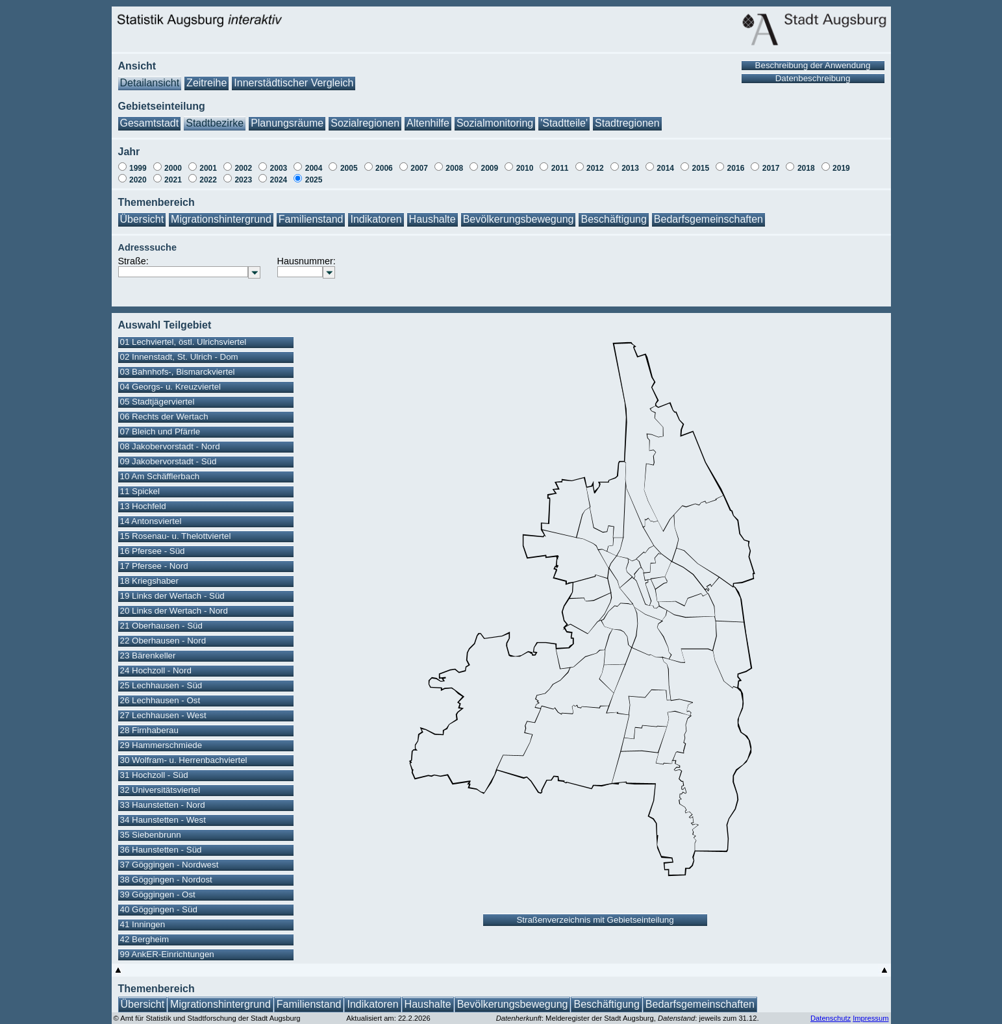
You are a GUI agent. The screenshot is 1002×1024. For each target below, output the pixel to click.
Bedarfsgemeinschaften (708, 219)
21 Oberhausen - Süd (161, 626)
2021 (173, 179)
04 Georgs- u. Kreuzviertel (170, 387)
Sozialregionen (365, 123)
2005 (349, 168)
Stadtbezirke (215, 123)
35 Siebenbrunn (150, 835)
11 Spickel (140, 491)
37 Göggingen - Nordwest (169, 864)
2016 (736, 168)
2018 (806, 168)
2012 (595, 168)
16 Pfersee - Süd (152, 551)
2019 (841, 168)
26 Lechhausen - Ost (160, 700)
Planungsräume (287, 123)
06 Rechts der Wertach (164, 416)
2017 (771, 168)
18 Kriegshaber (149, 581)
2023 (243, 179)
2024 (279, 179)
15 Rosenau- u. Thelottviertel (175, 536)
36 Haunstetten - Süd (161, 850)
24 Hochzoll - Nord (156, 670)
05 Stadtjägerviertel (157, 401)
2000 (173, 168)
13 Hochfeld (143, 506)
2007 (419, 168)
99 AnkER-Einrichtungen (167, 954)
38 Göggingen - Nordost (166, 879)
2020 (138, 179)
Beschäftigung (613, 219)
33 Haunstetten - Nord (162, 805)
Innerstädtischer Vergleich (293, 82)
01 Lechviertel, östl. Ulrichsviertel (183, 342)
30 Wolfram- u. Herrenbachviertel (183, 760)
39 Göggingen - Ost (157, 894)
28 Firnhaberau (149, 730)
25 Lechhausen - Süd (161, 685)
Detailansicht (150, 82)
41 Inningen (143, 924)
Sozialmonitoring (495, 123)
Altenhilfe (428, 123)
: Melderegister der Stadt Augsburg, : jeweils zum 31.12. (627, 1018)
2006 (384, 168)
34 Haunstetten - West (163, 820)
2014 (665, 168)
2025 (314, 179)
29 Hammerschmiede (161, 745)
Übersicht (142, 219)
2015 (700, 168)
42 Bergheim (144, 939)
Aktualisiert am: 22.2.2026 (388, 1018)
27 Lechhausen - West (163, 715)
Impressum (870, 1018)
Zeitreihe (206, 82)
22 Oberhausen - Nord (163, 640)
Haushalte (432, 219)
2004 (314, 168)
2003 (279, 168)
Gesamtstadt (149, 123)
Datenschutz (830, 1018)
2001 (208, 168)
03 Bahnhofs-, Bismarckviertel (177, 372)
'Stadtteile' (564, 123)
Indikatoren (375, 219)
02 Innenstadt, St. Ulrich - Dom (179, 357)
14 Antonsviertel (151, 521)
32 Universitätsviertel (160, 790)
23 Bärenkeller (148, 655)
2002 (243, 168)
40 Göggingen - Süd (158, 909)
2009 (490, 168)
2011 (560, 168)
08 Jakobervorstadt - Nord (170, 446)
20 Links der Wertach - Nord (174, 611)
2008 (454, 168)
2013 (630, 168)
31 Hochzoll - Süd (154, 775)
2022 (208, 179)
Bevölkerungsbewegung (518, 219)
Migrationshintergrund (221, 219)
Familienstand (311, 219)
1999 (138, 168)
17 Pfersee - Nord (154, 566)
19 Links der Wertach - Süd (172, 596)
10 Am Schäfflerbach (160, 476)
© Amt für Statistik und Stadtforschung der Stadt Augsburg (207, 1018)
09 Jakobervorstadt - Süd (168, 461)
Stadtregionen (627, 123)
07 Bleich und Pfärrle (160, 431)
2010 (525, 168)
